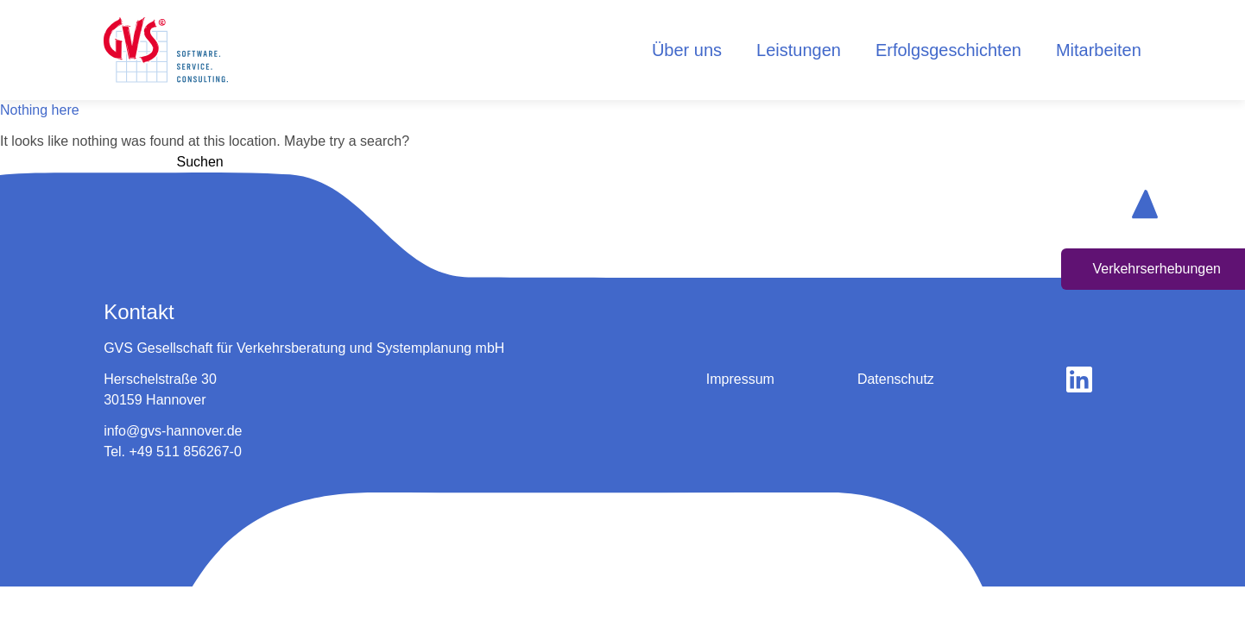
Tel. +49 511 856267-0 (173, 451)
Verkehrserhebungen (1156, 268)
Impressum (740, 379)
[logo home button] (166, 50)
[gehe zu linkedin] (1079, 379)
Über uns (687, 50)
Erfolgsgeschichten (948, 50)
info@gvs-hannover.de (173, 430)
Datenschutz (895, 379)
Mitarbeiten (1098, 50)
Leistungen (798, 50)
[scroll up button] (1145, 203)
